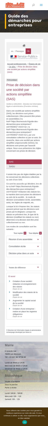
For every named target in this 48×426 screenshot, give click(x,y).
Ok (25, 422)
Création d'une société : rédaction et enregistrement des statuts (24, 284)
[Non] (45, 416)
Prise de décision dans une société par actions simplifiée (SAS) (22, 69)
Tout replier (20, 233)
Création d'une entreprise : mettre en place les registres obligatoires (25, 311)
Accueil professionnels (17, 64)
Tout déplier (35, 233)
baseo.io (28, 332)
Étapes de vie (34, 64)
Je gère (12, 67)
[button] (24, 239)
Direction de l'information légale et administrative (24, 330)
